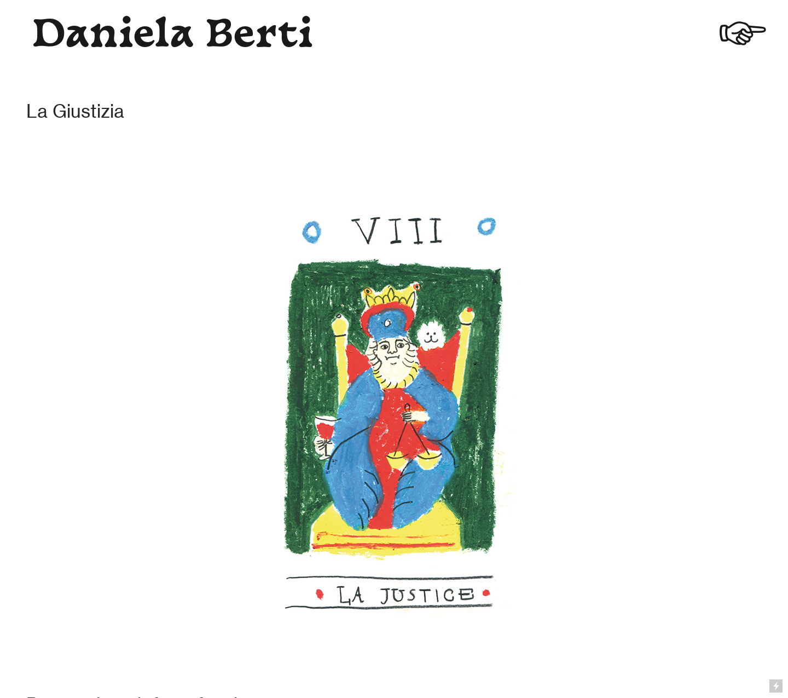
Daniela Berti (172, 37)
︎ (743, 37)
